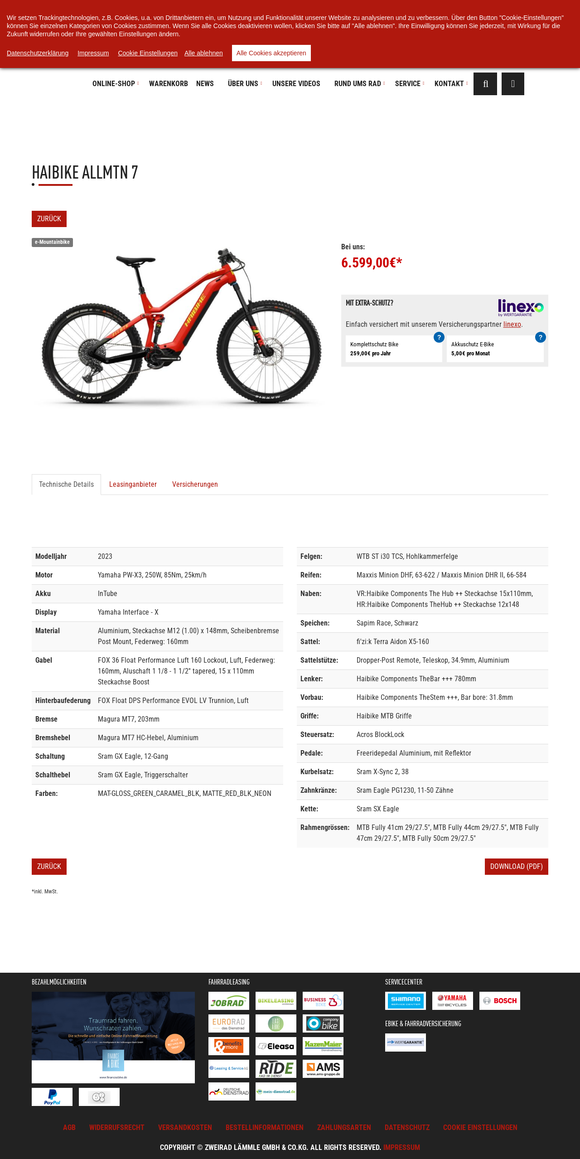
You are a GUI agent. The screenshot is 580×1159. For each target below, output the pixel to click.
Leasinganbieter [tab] (133, 484)
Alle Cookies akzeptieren (271, 53)
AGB (69, 1127)
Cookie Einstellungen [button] (480, 1127)
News (205, 83)
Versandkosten (185, 1127)
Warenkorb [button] (168, 83)
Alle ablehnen (203, 53)
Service (410, 83)
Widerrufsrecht (117, 1127)
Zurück (49, 218)
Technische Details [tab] (66, 484)
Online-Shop (115, 83)
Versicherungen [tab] (195, 484)
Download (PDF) (516, 866)
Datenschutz (407, 1127)
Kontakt (451, 83)
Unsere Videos (296, 83)
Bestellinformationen (265, 1127)
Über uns (245, 83)
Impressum (401, 1147)
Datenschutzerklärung (37, 53)
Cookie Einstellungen (148, 53)
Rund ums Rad (359, 83)
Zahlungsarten (344, 1127)
